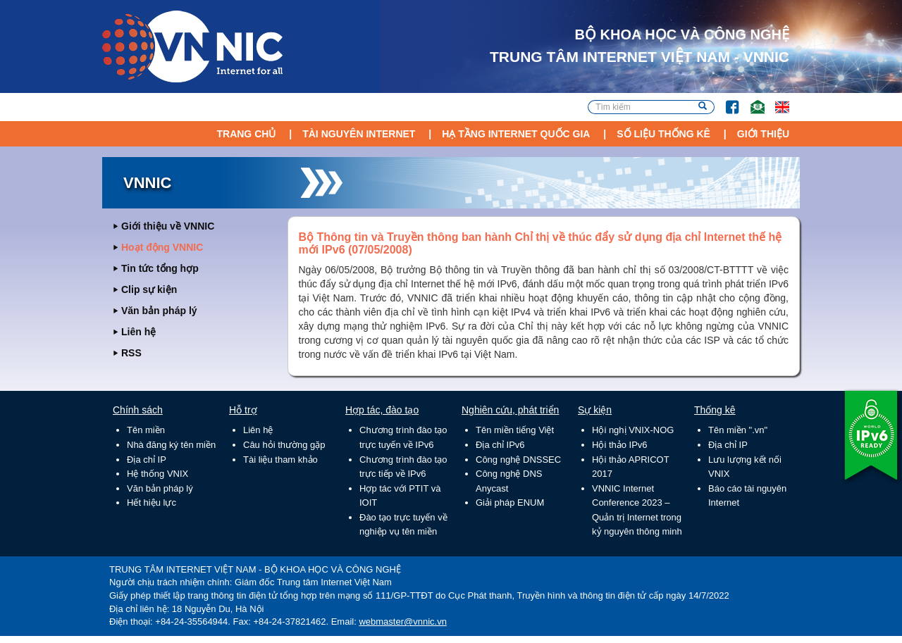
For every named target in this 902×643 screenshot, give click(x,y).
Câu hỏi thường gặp (284, 444)
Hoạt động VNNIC (162, 247)
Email (751, 100)
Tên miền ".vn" (737, 430)
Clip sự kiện (149, 289)
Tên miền (146, 430)
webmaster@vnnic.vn (402, 621)
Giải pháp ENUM (510, 502)
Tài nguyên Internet (358, 133)
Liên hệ (138, 331)
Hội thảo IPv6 (620, 444)
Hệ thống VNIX (157, 473)
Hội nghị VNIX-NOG (633, 430)
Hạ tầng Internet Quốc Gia (516, 133)
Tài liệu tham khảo (280, 459)
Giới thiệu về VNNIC (167, 226)
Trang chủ (246, 133)
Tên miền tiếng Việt (515, 430)
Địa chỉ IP (146, 459)
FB (725, 100)
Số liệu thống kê (663, 133)
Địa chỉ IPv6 (500, 444)
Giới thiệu (763, 133)
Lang (776, 100)
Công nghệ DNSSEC (518, 459)
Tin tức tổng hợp (160, 268)
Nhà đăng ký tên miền (171, 444)
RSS (131, 352)
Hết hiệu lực (151, 502)
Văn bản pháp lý (159, 310)
